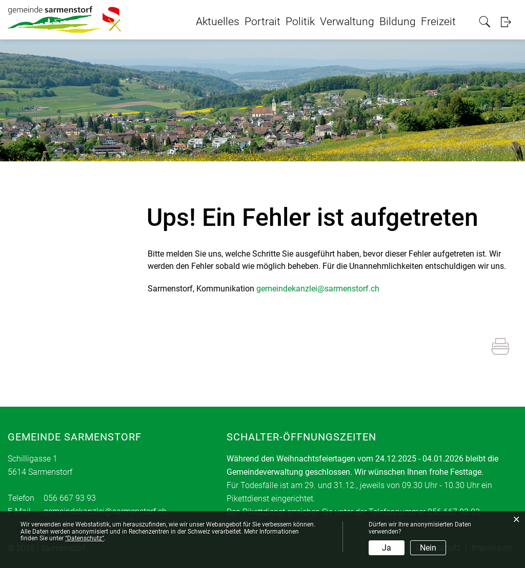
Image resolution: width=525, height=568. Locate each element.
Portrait (262, 21)
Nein (428, 548)
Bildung (397, 21)
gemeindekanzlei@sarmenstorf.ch (317, 288)
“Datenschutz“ (84, 538)
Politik (300, 21)
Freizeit (438, 21)
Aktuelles (217, 21)
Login (509, 21)
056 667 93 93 (70, 498)
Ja (386, 548)
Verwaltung (347, 21)
